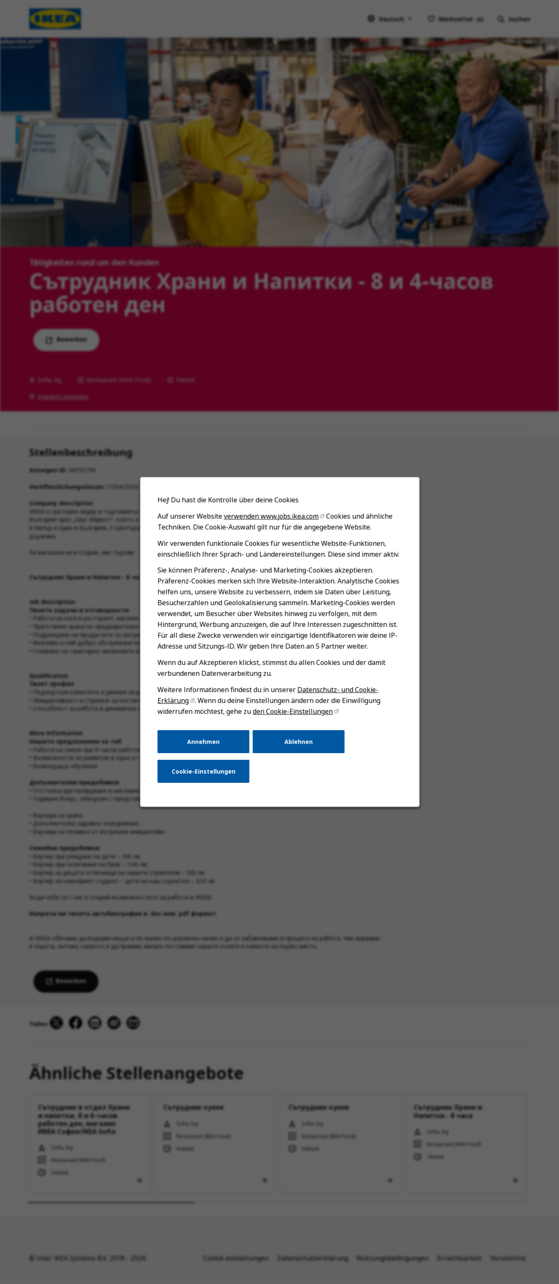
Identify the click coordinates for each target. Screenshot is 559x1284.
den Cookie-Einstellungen (292, 712)
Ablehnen (298, 742)
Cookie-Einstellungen (203, 772)
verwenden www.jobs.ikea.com (271, 517)
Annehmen (203, 742)
